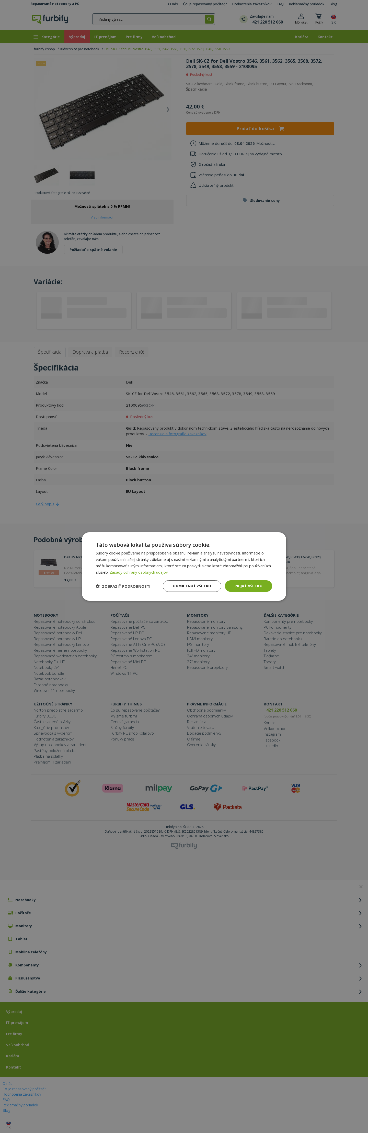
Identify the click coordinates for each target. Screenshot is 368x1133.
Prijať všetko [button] (248, 585)
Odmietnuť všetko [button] (192, 585)
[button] (123, 586)
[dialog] (184, 566)
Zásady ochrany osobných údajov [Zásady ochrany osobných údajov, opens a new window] (139, 572)
